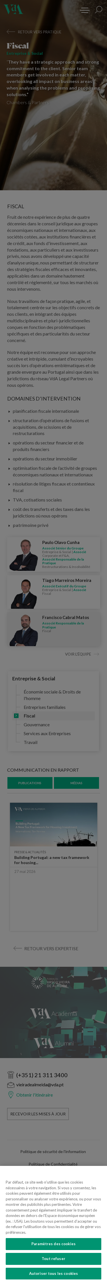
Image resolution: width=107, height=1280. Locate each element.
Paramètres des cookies (53, 1248)
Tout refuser (53, 1263)
